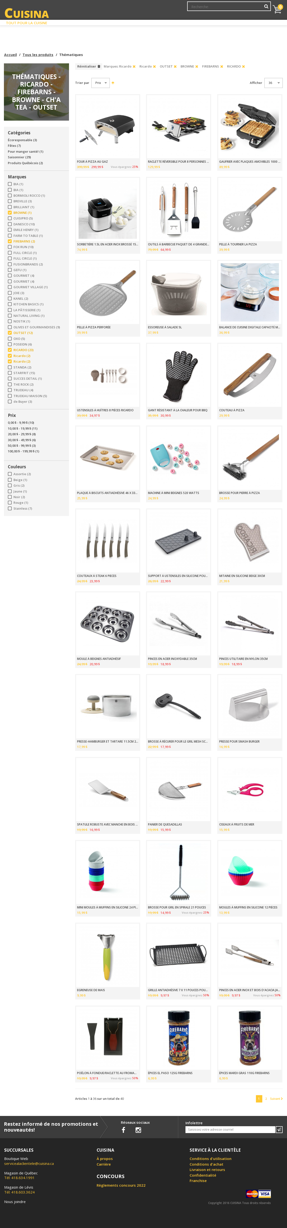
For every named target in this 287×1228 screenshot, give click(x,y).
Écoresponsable (22, 140)
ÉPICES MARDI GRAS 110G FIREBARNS (244, 1073)
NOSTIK (21, 321)
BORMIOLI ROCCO (29, 196)
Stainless (22, 508)
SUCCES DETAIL (27, 379)
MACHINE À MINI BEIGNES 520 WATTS (173, 493)
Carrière (104, 1164)
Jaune (20, 491)
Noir (19, 497)
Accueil (10, 54)
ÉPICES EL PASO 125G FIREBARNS (170, 1073)
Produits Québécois (25, 163)
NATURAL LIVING (29, 316)
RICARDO (23, 350)
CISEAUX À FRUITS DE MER (236, 824)
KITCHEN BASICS (28, 304)
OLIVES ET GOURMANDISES (36, 327)
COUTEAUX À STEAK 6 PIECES (96, 576)
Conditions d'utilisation (210, 1158)
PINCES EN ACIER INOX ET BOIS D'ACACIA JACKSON (250, 990)
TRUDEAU (23, 390)
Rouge (20, 503)
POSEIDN (22, 344)
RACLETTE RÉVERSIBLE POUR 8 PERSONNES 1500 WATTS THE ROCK (178, 161)
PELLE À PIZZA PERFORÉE (94, 327)
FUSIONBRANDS (28, 264)
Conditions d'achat (206, 1164)
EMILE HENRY (25, 230)
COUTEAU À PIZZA (231, 410)
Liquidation (143, 21)
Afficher (256, 83)
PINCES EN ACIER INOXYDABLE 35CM (172, 659)
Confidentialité (203, 1175)
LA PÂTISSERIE (26, 310)
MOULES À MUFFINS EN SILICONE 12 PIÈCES (248, 907)
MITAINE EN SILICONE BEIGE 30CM (242, 576)
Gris (18, 485)
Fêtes (14, 146)
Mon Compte (197, 8)
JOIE (18, 293)
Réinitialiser (86, 66)
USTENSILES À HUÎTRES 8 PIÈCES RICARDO (105, 410)
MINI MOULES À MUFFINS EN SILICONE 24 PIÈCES (107, 907)
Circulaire (178, 21)
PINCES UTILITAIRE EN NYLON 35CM (243, 659)
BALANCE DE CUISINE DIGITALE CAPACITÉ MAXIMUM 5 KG (250, 327)
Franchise (198, 1180)
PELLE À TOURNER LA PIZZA (238, 244)
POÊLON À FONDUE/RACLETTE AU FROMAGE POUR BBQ (107, 1073)
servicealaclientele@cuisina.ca (29, 1163)
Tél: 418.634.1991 (21, 1175)
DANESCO (24, 224)
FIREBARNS (24, 241)
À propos (105, 1158)
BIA (18, 184)
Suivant (276, 1099)
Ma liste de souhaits (227, 8)
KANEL (20, 299)
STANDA (22, 367)
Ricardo (21, 356)
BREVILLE (22, 201)
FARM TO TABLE (28, 236)
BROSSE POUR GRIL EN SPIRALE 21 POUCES (177, 907)
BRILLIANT (23, 207)
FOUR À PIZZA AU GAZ (92, 161)
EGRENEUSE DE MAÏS (91, 990)
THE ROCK (23, 384)
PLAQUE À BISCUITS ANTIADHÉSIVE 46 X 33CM (107, 493)
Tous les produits (38, 54)
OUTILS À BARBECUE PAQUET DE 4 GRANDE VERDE (178, 244)
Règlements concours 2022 (121, 1185)
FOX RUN (23, 247)
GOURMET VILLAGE (30, 287)
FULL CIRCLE (25, 253)
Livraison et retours (207, 1169)
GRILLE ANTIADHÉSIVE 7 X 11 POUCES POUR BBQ (178, 990)
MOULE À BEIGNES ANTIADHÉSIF (99, 659)
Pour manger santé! (25, 151)
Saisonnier (19, 157)
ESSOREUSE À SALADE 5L (165, 327)
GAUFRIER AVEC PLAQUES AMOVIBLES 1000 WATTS (250, 161)
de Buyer (22, 402)
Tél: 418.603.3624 (19, 1189)
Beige (20, 480)
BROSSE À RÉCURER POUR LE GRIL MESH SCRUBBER (178, 741)
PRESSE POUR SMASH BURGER (239, 741)
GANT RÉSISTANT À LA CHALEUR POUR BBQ (177, 410)
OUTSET (23, 333)
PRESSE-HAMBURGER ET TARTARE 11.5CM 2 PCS (107, 741)
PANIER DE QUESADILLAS (165, 824)
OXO (19, 339)
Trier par (82, 83)
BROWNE (22, 213)
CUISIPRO (23, 218)
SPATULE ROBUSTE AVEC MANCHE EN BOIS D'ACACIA (107, 824)
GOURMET (23, 276)
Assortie (22, 474)
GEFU (19, 270)
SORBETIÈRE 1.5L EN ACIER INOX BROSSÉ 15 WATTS (107, 244)
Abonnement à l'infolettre (161, 8)
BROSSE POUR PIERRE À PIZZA (239, 493)
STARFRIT (24, 373)
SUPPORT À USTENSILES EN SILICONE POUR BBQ (178, 576)
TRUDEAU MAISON (30, 396)
